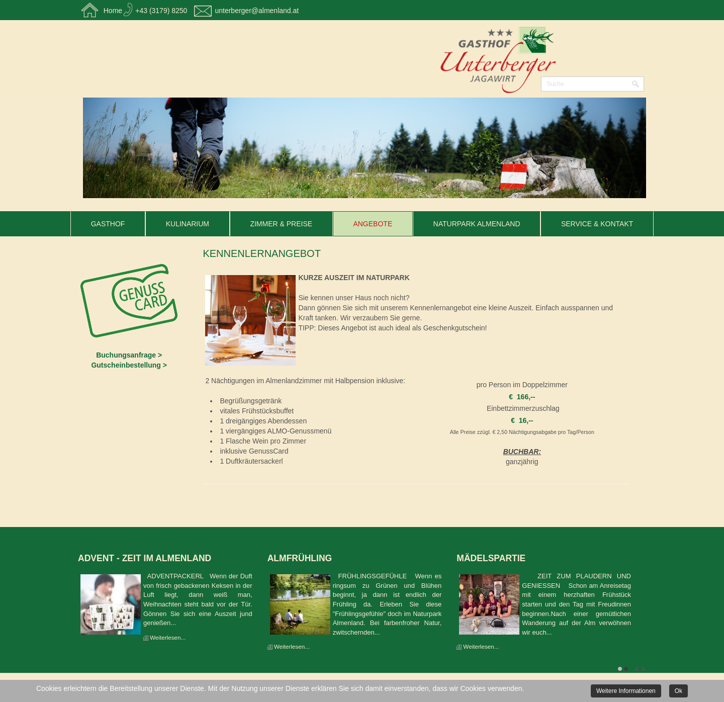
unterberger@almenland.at (257, 11)
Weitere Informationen (626, 690)
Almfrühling (299, 558)
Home (113, 11)
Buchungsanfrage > (129, 355)
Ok (678, 690)
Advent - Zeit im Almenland (144, 558)
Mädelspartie (491, 558)
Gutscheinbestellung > (129, 365)
